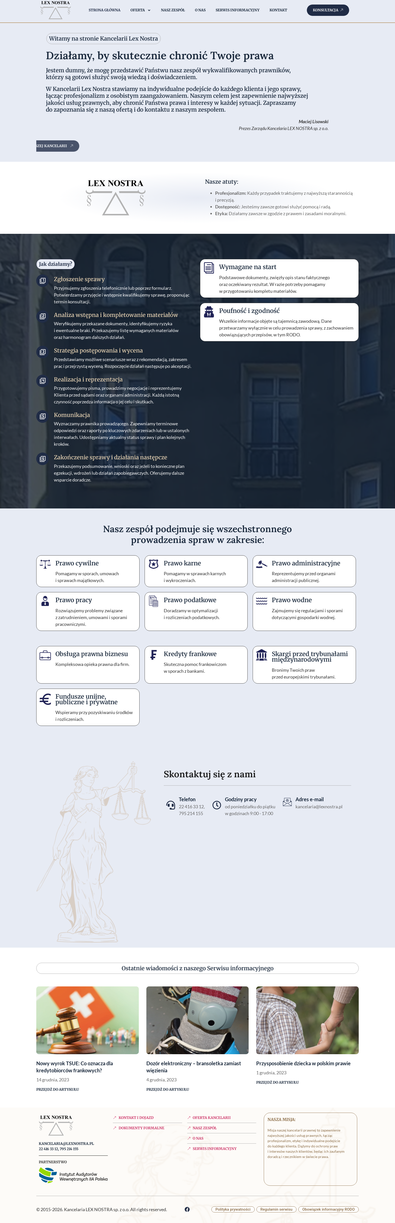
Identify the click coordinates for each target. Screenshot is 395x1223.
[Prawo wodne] (261, 601)
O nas (200, 10)
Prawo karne (182, 563)
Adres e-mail (309, 799)
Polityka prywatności (232, 1209)
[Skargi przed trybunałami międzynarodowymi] (261, 655)
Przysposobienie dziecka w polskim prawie (303, 1063)
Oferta (140, 10)
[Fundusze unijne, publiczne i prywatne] (45, 697)
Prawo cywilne (77, 563)
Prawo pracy (73, 600)
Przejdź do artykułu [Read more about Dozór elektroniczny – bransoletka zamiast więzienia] (167, 1089)
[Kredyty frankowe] (153, 655)
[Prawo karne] (153, 564)
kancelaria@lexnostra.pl (66, 1143)
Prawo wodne (292, 600)
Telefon (187, 799)
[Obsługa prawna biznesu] (45, 655)
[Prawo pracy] (45, 601)
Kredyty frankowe (190, 654)
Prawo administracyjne (306, 563)
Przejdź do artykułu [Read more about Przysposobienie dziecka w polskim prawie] (277, 1082)
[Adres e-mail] (287, 801)
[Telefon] (170, 805)
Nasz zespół (173, 10)
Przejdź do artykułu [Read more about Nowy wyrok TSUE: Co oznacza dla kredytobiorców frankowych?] (57, 1089)
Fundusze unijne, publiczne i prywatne (86, 699)
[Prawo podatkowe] (153, 601)
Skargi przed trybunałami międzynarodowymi (310, 656)
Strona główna (104, 10)
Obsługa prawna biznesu (91, 654)
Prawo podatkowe (190, 600)
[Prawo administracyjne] (261, 564)
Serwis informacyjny (237, 10)
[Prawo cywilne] (45, 564)
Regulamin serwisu (276, 1209)
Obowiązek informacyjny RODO (328, 1209)
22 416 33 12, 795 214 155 (58, 1149)
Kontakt (278, 10)
